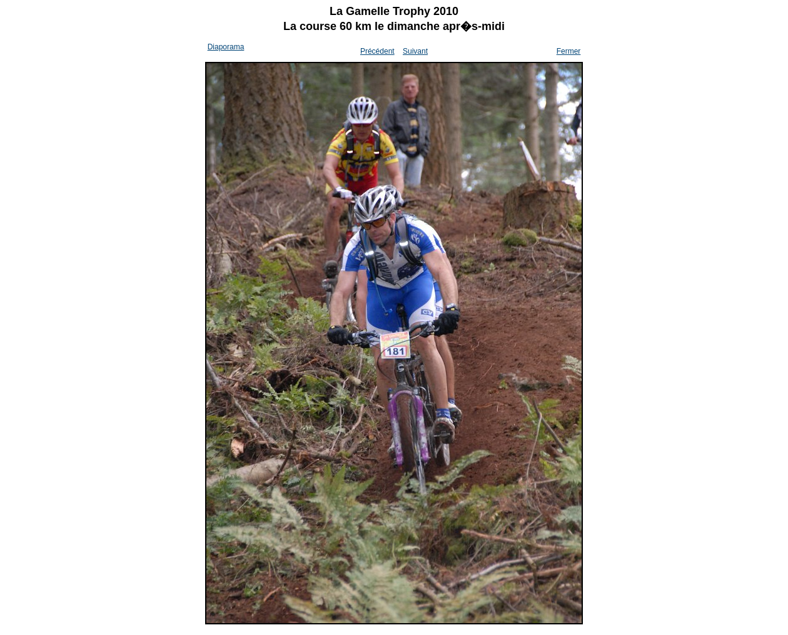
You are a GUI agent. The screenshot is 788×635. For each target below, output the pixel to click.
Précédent (377, 51)
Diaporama (226, 46)
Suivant (415, 51)
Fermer (569, 51)
